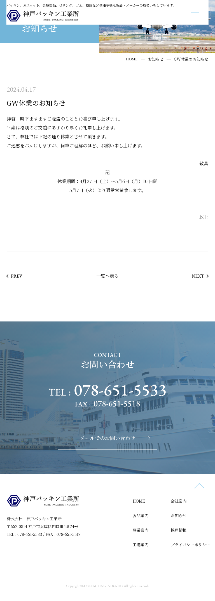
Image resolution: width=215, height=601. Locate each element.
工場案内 (140, 544)
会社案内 (178, 500)
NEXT (198, 276)
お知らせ (178, 515)
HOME (139, 500)
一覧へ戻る (107, 275)
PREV (16, 276)
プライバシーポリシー (190, 544)
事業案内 (140, 530)
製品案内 (140, 515)
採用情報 (178, 530)
